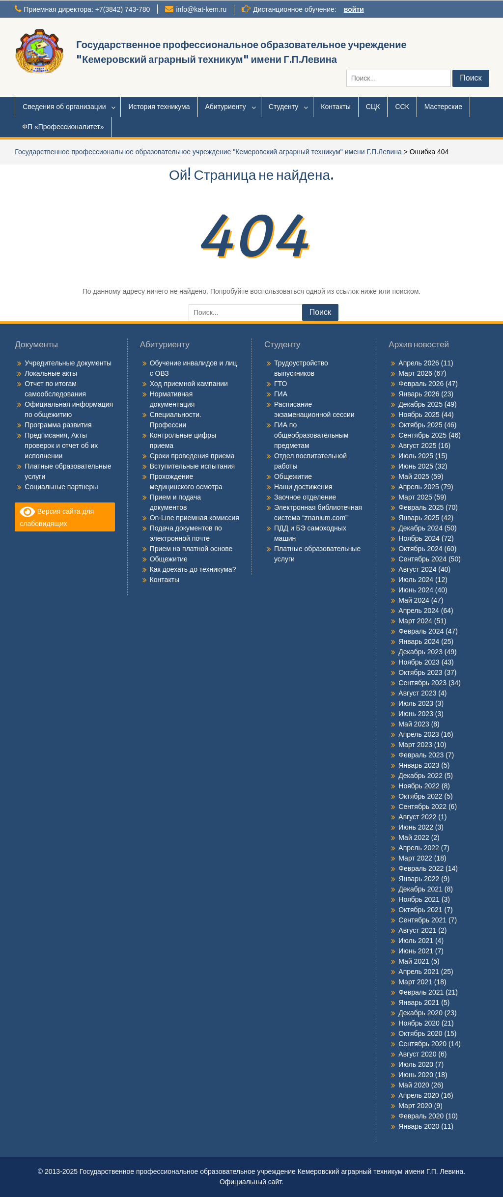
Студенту (283, 107)
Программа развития (58, 425)
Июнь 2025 (415, 466)
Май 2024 (413, 600)
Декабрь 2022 (420, 775)
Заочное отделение (305, 497)
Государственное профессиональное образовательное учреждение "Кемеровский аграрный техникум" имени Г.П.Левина (208, 152)
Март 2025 (415, 497)
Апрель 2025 (418, 487)
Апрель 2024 (418, 610)
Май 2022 (413, 837)
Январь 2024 (418, 641)
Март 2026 (415, 373)
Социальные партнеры (61, 487)
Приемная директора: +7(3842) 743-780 (87, 9)
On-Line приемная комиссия (194, 518)
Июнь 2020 (415, 1075)
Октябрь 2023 (420, 672)
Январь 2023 (418, 765)
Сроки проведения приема (192, 456)
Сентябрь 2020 (422, 1044)
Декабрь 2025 (420, 404)
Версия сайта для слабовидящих (57, 516)
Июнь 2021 (415, 951)
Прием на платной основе (191, 549)
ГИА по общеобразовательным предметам (311, 435)
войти (354, 9)
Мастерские (443, 107)
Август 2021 (417, 930)
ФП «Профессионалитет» (63, 127)
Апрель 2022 (418, 848)
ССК (402, 107)
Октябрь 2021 (420, 910)
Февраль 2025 (421, 507)
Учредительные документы (68, 363)
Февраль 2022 (421, 868)
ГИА (280, 394)
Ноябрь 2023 (419, 662)
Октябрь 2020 (420, 1033)
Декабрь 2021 (420, 889)
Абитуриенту (225, 107)
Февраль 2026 (421, 384)
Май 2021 (413, 961)
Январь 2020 (418, 1126)
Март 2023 (415, 745)
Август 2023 (417, 693)
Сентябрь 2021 (422, 920)
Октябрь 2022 (420, 796)
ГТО (280, 384)
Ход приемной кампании (189, 384)
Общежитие (169, 559)
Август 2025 (417, 445)
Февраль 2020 (421, 1116)
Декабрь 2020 (420, 1013)
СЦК (373, 107)
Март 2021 (415, 982)
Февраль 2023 (421, 755)
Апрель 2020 (418, 1095)
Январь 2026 (418, 394)
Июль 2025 (415, 456)
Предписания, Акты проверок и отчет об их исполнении (61, 445)
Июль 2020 (415, 1064)
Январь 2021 (418, 1002)
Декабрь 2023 (420, 652)
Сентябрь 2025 (422, 435)
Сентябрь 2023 (422, 683)
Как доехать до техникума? (193, 569)
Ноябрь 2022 (419, 786)
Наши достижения (303, 487)
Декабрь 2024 (420, 528)
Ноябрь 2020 (419, 1023)
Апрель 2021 (418, 971)
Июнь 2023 (415, 714)
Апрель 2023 (418, 734)
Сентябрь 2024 (422, 559)
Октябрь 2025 (420, 425)
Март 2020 (415, 1106)
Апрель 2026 (418, 363)
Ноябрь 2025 (419, 414)
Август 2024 (417, 569)
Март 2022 (415, 858)
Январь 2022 (418, 879)
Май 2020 (413, 1085)
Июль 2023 (415, 703)
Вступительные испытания (192, 466)
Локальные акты (51, 373)
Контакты (335, 107)
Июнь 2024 (415, 590)
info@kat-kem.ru (201, 9)
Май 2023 (413, 724)
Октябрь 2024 (420, 549)
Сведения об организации (64, 107)
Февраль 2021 (421, 992)
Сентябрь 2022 (422, 806)
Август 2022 (417, 817)
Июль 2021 (415, 941)
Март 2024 (415, 621)
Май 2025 (413, 476)
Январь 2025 (418, 518)
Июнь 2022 (415, 827)
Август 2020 (417, 1054)
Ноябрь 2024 (419, 538)
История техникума (159, 107)
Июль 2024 (415, 580)
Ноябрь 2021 (419, 899)
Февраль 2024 (421, 631)
